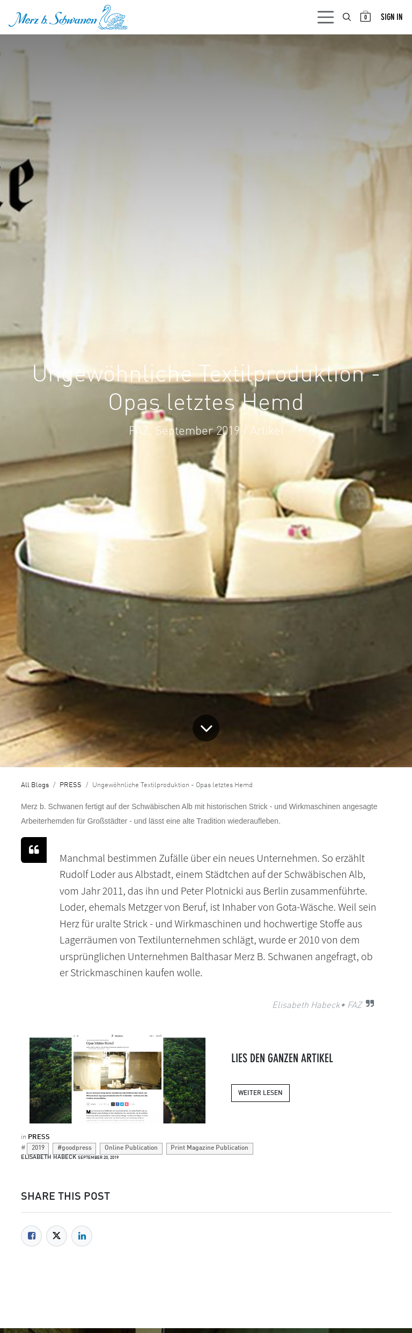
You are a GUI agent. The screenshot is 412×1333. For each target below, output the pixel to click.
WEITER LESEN (260, 1093)
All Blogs (35, 785)
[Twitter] (56, 1236)
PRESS (71, 785)
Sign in (391, 17)
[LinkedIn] (81, 1236)
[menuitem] (347, 17)
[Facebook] (31, 1236)
